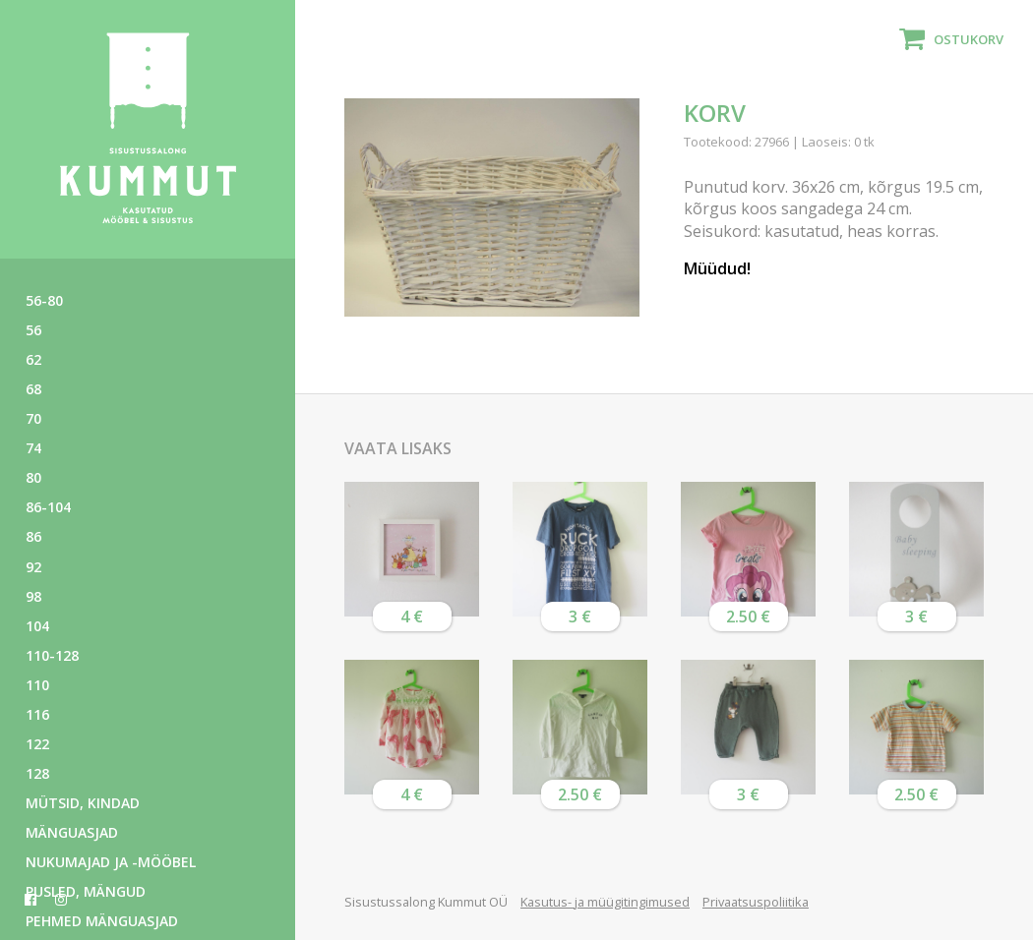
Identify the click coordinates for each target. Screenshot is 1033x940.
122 (37, 743)
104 (37, 626)
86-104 (48, 507)
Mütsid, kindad (83, 802)
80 (33, 477)
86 (33, 536)
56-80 (44, 300)
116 (37, 714)
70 (33, 418)
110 (37, 685)
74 (33, 448)
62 (33, 359)
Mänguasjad (72, 832)
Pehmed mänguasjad (102, 920)
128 (37, 773)
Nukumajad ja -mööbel (111, 861)
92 (33, 567)
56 (33, 330)
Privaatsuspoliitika (755, 902)
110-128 (52, 655)
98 (33, 596)
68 (33, 389)
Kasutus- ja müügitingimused (605, 902)
